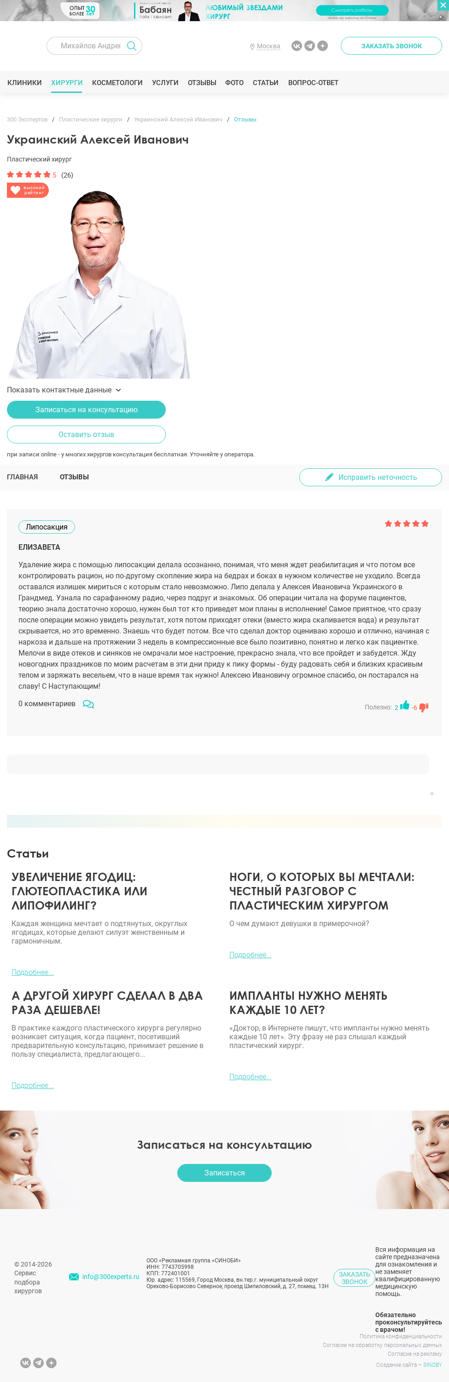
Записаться (224, 1173)
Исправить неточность (377, 477)
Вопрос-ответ (313, 83)
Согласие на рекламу (415, 1354)
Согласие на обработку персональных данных (382, 1345)
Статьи (266, 83)
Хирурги (66, 83)
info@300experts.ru (111, 1276)
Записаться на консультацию (86, 409)
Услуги (165, 83)
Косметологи (117, 83)
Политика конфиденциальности (401, 1336)
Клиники (24, 83)
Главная (22, 477)
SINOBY (432, 1365)
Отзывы (202, 83)
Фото (234, 83)
